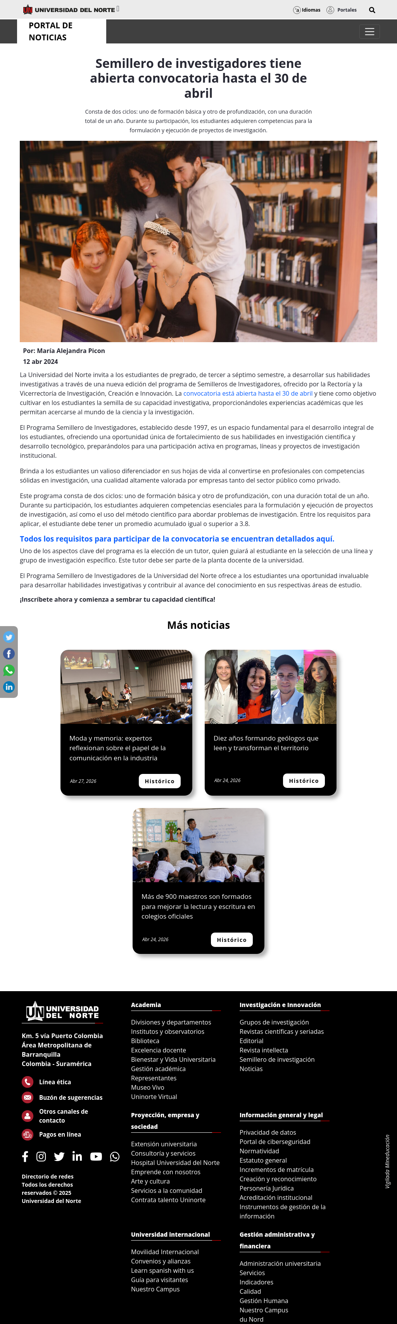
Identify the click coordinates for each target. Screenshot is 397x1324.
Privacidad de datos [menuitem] (268, 1132)
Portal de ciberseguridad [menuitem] (275, 1141)
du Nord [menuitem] (252, 1319)
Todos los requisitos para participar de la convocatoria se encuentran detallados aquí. (178, 539)
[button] (372, 10)
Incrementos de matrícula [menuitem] (277, 1169)
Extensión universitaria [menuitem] (164, 1144)
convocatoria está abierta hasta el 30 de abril (248, 393)
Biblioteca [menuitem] (145, 1041)
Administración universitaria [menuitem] (280, 1263)
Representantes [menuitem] (153, 1078)
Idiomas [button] (307, 10)
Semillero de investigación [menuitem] (277, 1059)
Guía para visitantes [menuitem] (159, 1280)
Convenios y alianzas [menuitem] (161, 1261)
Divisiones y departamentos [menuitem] (171, 1022)
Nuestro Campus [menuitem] (155, 1289)
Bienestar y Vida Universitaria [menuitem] (173, 1059)
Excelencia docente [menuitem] (158, 1050)
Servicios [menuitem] (252, 1273)
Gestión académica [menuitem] (158, 1068)
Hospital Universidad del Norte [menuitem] (175, 1162)
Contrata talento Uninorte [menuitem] (168, 1200)
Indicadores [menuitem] (256, 1282)
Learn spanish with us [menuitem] (162, 1270)
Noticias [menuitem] (251, 1068)
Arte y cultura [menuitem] (150, 1181)
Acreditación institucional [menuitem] (276, 1197)
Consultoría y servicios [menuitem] (163, 1153)
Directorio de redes (48, 1176)
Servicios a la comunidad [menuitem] (166, 1190)
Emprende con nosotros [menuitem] (165, 1172)
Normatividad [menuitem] (259, 1151)
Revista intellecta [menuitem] (264, 1050)
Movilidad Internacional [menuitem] (165, 1252)
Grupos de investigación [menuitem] (274, 1022)
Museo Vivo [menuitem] (147, 1087)
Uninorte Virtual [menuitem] (154, 1096)
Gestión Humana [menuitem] (264, 1300)
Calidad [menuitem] (250, 1291)
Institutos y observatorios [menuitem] (167, 1031)
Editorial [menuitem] (252, 1041)
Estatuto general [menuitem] (263, 1160)
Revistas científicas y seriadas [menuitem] (282, 1031)
